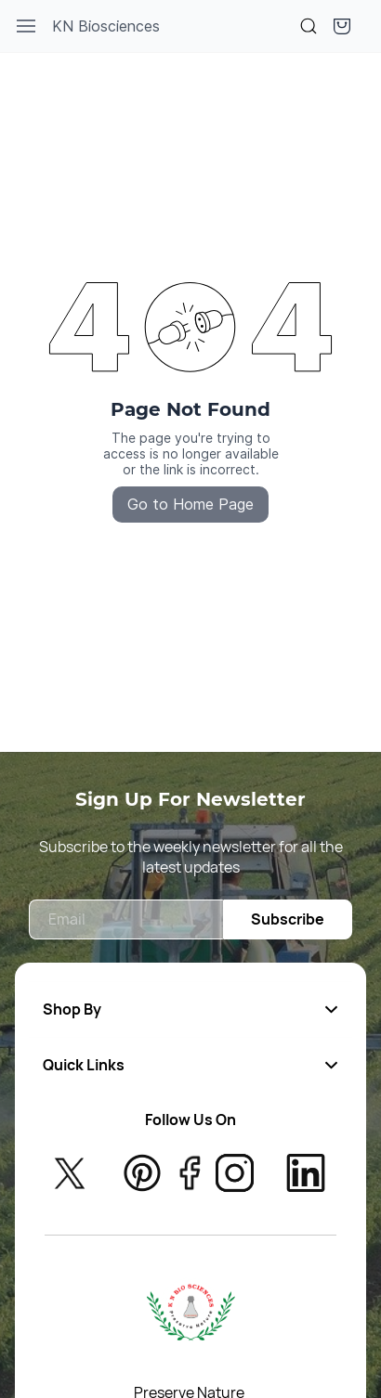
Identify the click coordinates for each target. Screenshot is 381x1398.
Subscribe (287, 919)
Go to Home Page (190, 504)
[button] (342, 26)
